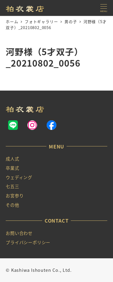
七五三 (12, 186)
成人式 (12, 159)
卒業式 (12, 168)
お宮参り (15, 196)
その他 (12, 205)
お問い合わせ (19, 233)
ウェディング (19, 177)
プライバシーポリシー (28, 242)
